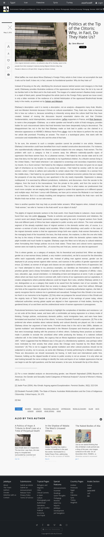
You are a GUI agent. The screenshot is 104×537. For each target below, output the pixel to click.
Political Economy (76, 9)
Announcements (60, 488)
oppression (66, 409)
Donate (6, 492)
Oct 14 (17, 459)
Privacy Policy (25, 495)
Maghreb (73, 502)
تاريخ (88, 493)
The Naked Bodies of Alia (87, 425)
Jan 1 (77, 459)
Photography (65, 9)
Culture (57, 9)
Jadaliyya (6, 9)
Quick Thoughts (59, 495)
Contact (6, 497)
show (64, 132)
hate (97, 409)
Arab (59, 411)
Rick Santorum (96, 119)
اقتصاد (89, 488)
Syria (55, 2)
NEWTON (99, 9)
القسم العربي (86, 3)
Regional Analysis (51, 409)
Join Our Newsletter (51, 529)
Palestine (40, 2)
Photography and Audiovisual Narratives (43, 503)
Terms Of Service (26, 498)
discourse (42, 216)
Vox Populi (41, 515)
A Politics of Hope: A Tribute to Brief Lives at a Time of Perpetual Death (28, 428)
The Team (7, 487)
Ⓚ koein (59, 533)
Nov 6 (47, 459)
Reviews (92, 9)
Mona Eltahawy (79, 409)
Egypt (12, 2)
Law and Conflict (43, 508)
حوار (88, 496)
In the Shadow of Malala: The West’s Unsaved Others (57, 428)
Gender (31, 411)
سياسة (89, 485)
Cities (38, 9)
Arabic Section (93, 481)
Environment (14, 9)
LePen (64, 119)
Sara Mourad (78, 43)
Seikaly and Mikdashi (54, 101)
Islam (91, 409)
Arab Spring (49, 411)
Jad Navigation (59, 513)
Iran (26, 2)
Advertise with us (9, 495)
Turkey (69, 2)
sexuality (37, 409)
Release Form (25, 493)
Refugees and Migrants (27, 9)
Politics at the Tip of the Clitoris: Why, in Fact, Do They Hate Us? (85, 30)
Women (28, 409)
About (5, 485)
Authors (6, 490)
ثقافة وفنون (91, 491)
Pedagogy (86, 9)
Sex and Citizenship (47, 9)
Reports (57, 505)
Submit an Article (26, 485)
